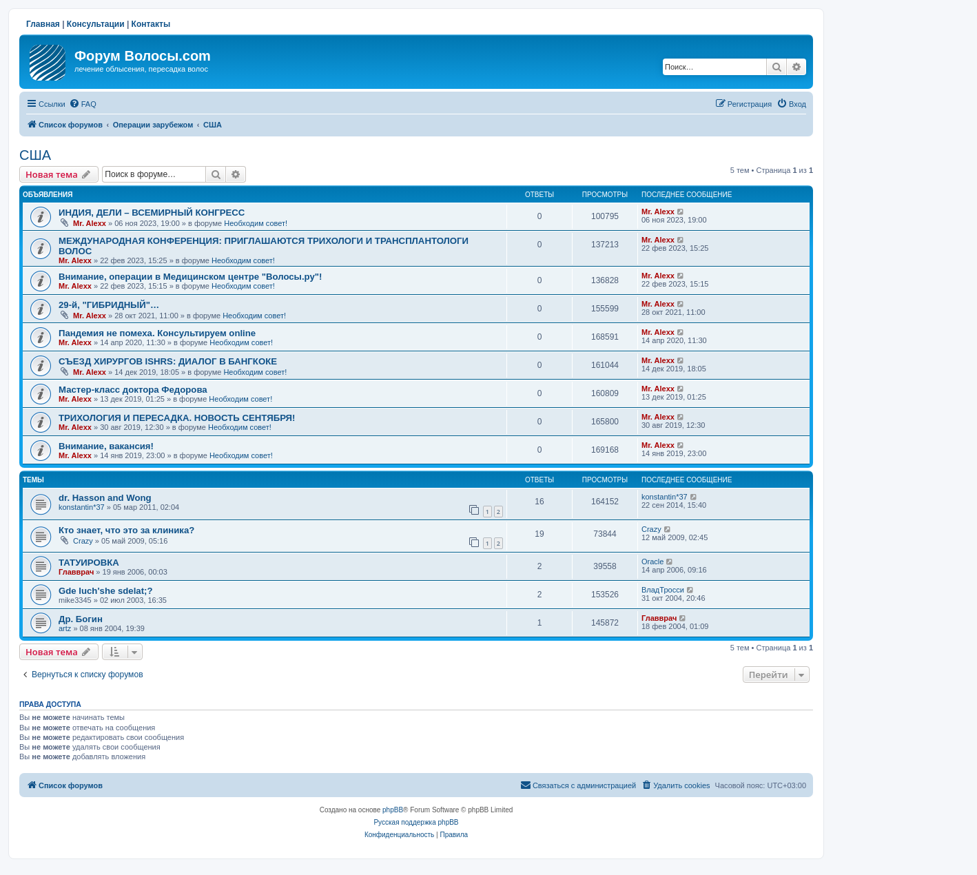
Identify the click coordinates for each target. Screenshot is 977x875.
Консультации (96, 24)
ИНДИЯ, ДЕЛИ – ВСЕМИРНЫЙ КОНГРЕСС (152, 212)
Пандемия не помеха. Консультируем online (157, 333)
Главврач (76, 572)
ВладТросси (662, 590)
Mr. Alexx (89, 223)
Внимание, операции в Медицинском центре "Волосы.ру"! (190, 276)
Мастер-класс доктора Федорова (133, 389)
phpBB (392, 810)
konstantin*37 (82, 507)
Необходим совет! (255, 223)
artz (65, 628)
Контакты (151, 24)
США (35, 155)
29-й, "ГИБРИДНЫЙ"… (109, 305)
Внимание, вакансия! (106, 446)
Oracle (652, 561)
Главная (43, 24)
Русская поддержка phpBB (415, 822)
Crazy (83, 541)
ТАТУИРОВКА (89, 562)
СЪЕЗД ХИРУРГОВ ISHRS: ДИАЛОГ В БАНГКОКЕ (168, 361)
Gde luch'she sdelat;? (106, 591)
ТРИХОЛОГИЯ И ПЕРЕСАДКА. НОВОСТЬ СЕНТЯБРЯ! (177, 418)
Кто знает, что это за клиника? (126, 530)
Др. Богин (81, 619)
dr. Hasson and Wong (105, 498)
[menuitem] (82, 104)
